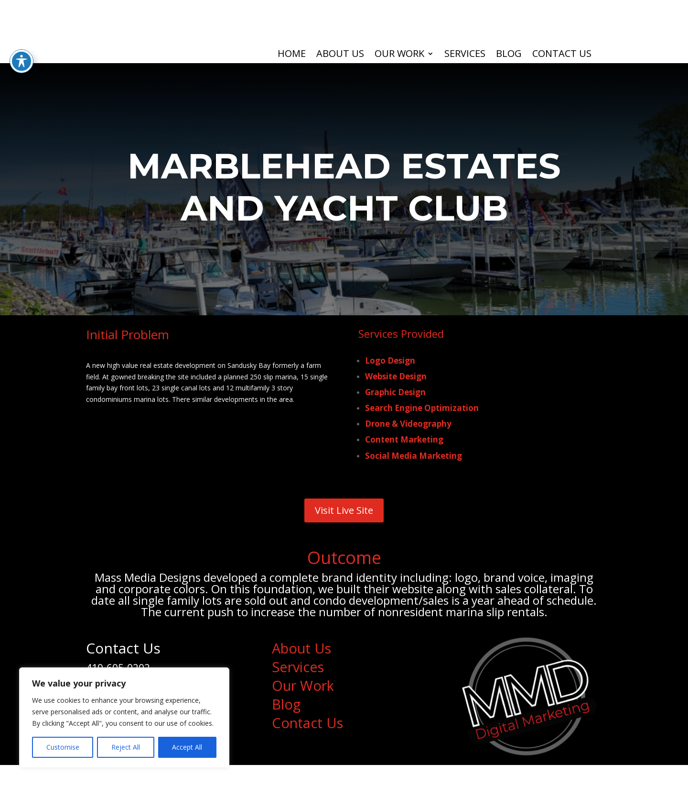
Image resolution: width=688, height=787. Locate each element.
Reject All (125, 747)
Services (464, 55)
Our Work (399, 55)
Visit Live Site (344, 518)
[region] (124, 717)
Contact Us (561, 55)
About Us (340, 55)
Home (292, 55)
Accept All (187, 747)
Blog (509, 55)
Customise (62, 747)
